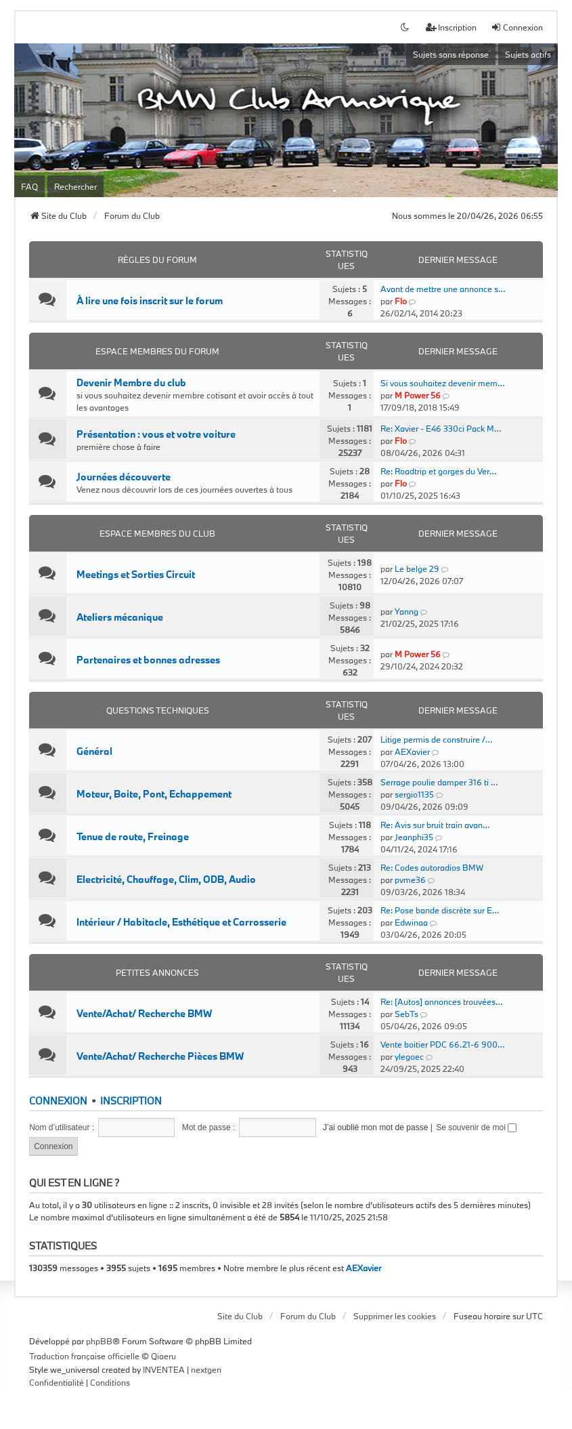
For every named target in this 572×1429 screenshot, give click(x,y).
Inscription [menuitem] (451, 27)
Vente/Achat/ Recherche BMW (144, 1014)
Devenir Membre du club (131, 383)
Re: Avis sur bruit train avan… (434, 824)
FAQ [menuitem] (29, 186)
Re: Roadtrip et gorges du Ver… (438, 470)
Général (94, 751)
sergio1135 (414, 794)
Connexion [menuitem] (517, 27)
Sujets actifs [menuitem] (528, 54)
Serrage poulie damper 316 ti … (439, 781)
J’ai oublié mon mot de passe (375, 1127)
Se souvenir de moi (476, 1127)
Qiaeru (163, 1355)
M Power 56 (418, 395)
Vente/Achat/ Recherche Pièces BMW (160, 1056)
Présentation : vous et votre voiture (156, 434)
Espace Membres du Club (157, 533)
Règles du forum (157, 259)
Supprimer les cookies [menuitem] (394, 1315)
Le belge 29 (417, 568)
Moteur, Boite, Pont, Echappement (154, 794)
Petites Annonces (157, 972)
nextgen (206, 1369)
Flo (401, 300)
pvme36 (410, 879)
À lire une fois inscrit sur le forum (149, 301)
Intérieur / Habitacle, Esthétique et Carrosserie (181, 922)
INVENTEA (164, 1369)
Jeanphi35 (414, 836)
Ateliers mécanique (119, 617)
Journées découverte (123, 477)
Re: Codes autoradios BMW (431, 867)
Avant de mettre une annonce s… (442, 288)
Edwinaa (411, 922)
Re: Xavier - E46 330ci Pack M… (440, 428)
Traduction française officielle (84, 1355)
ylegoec (409, 1056)
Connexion (58, 1100)
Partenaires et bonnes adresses (148, 660)
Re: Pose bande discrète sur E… (439, 910)
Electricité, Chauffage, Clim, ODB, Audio (166, 879)
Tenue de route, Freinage (132, 837)
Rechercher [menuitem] (75, 186)
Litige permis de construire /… (436, 739)
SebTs (406, 1013)
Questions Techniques (157, 710)
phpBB (99, 1340)
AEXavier (412, 751)
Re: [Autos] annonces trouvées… (441, 1001)
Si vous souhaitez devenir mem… (442, 382)
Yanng (406, 611)
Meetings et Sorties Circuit (135, 574)
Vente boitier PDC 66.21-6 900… (442, 1044)
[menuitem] (56, 1382)
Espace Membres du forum (157, 351)
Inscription (131, 1100)
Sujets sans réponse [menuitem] (451, 54)
